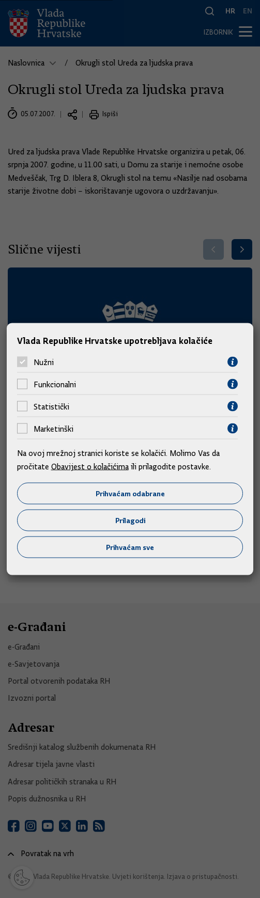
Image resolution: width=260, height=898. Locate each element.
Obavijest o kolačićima (90, 466)
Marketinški (53, 428)
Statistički (51, 406)
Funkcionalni (55, 384)
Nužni (44, 362)
